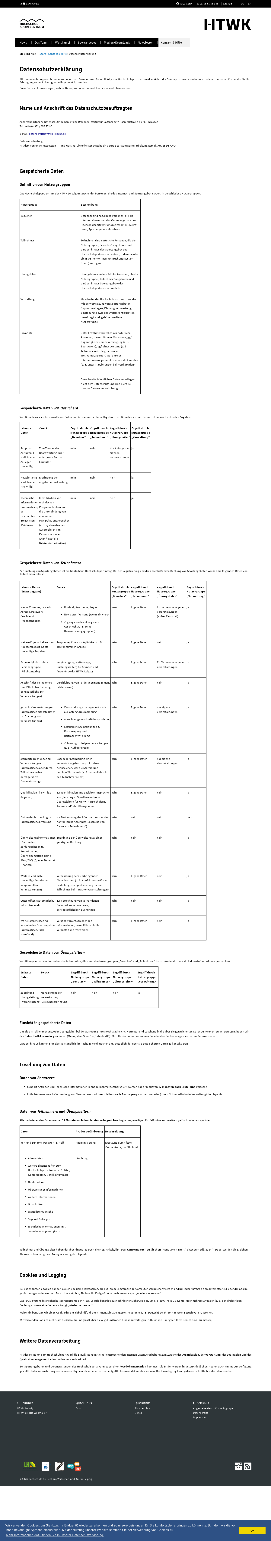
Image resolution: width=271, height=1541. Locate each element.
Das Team (41, 42)
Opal (78, 1463)
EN (249, 3)
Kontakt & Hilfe (171, 42)
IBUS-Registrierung (208, 3)
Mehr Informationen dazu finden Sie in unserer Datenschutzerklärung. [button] (55, 1535)
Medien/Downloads (117, 42)
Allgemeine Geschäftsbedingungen (213, 1463)
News (23, 42)
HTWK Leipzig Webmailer (32, 1468)
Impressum (200, 1472)
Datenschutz (200, 1468)
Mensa (138, 1468)
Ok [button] (252, 1530)
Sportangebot (87, 42)
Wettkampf (62, 42)
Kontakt (227, 3)
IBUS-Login (186, 3)
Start (43, 54)
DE (242, 3)
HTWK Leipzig (25, 1463)
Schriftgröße (33, 3)
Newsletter (145, 42)
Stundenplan (142, 1463)
